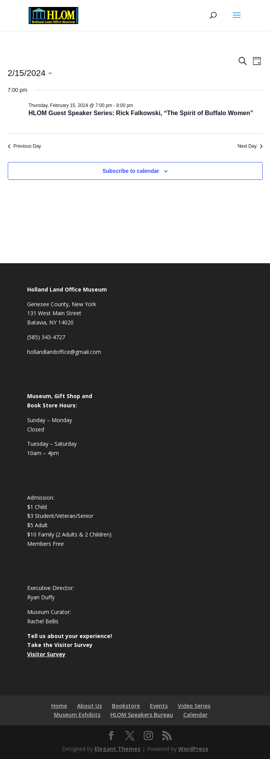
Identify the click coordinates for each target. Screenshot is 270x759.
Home (59, 705)
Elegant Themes (118, 748)
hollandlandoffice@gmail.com (64, 351)
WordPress (193, 748)
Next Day (249, 146)
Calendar (195, 714)
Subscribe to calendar (130, 171)
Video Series (194, 705)
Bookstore (126, 705)
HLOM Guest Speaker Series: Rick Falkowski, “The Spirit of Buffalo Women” (141, 113)
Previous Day (24, 146)
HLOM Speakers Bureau (141, 714)
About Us (89, 705)
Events (159, 705)
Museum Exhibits (77, 714)
